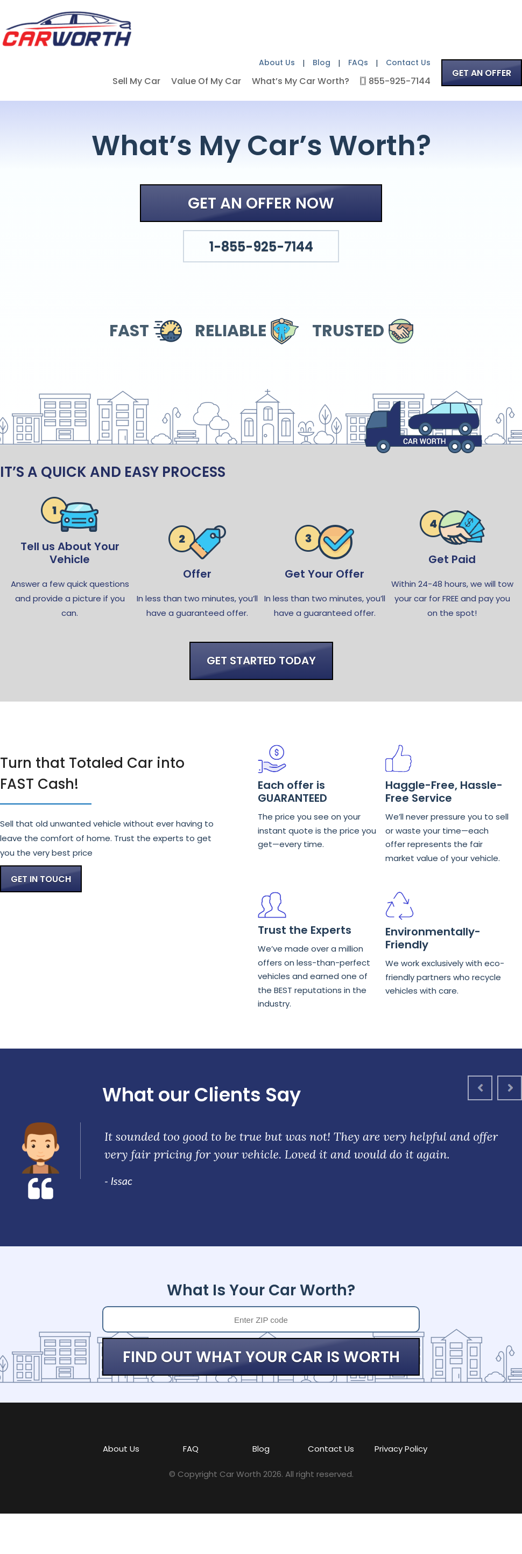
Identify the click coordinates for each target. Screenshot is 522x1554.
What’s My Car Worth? (300, 81)
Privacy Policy (401, 1448)
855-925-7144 (400, 81)
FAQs (358, 62)
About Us (277, 62)
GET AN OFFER (481, 73)
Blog (321, 62)
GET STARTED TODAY (261, 660)
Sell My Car (136, 81)
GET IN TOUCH (41, 879)
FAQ (191, 1448)
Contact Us (408, 62)
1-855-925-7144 (261, 246)
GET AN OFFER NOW (261, 203)
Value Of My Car (206, 81)
